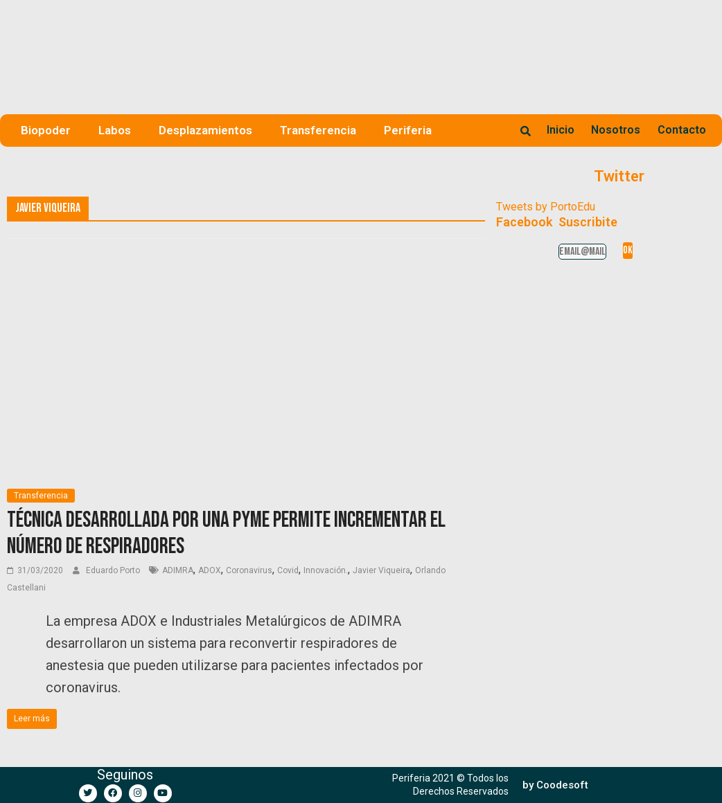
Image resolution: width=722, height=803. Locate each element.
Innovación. (325, 570)
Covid (288, 570)
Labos (114, 130)
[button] (555, 785)
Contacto (682, 129)
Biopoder (46, 130)
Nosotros (615, 129)
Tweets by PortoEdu (545, 206)
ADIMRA (177, 570)
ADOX (209, 570)
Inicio (560, 129)
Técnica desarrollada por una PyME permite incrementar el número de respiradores (226, 533)
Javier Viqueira (381, 570)
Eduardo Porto (114, 570)
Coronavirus (249, 570)
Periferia (408, 130)
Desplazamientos (205, 130)
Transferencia (318, 130)
